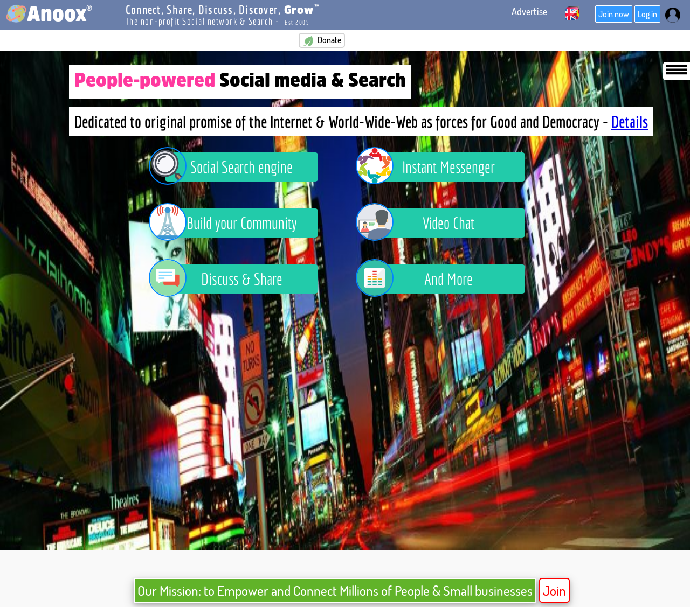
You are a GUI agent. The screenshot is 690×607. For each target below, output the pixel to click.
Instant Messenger (433, 167)
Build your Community (231, 223)
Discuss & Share (223, 279)
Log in (647, 14)
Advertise (529, 11)
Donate (321, 40)
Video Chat (423, 223)
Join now (613, 14)
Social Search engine (229, 167)
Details (629, 122)
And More (422, 279)
